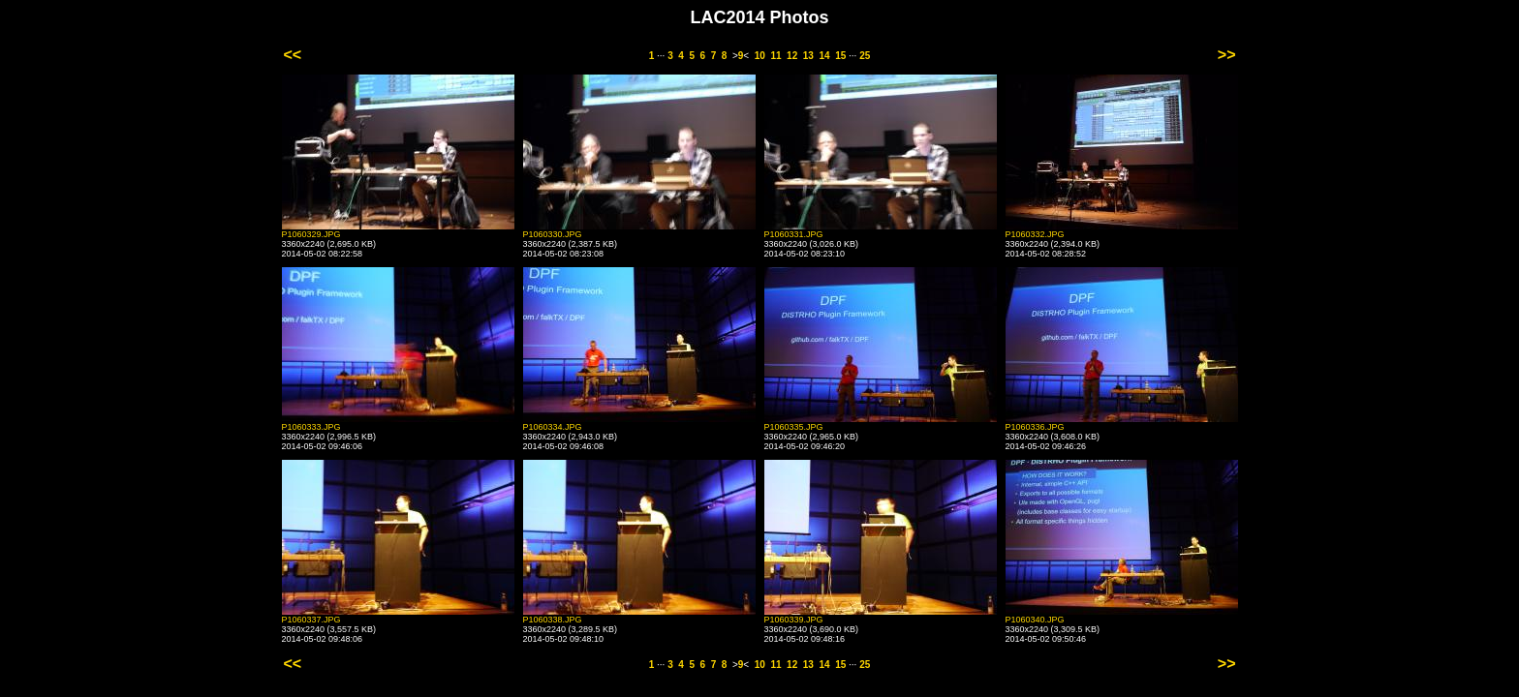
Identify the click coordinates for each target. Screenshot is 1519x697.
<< (293, 54)
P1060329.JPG (311, 234)
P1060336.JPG (1035, 427)
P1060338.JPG (552, 619)
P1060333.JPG (311, 427)
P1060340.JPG (1035, 619)
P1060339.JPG (793, 619)
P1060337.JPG (311, 619)
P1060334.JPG (552, 427)
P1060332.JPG (1035, 234)
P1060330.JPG (552, 234)
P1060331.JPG (793, 234)
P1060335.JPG (793, 427)
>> (1227, 54)
